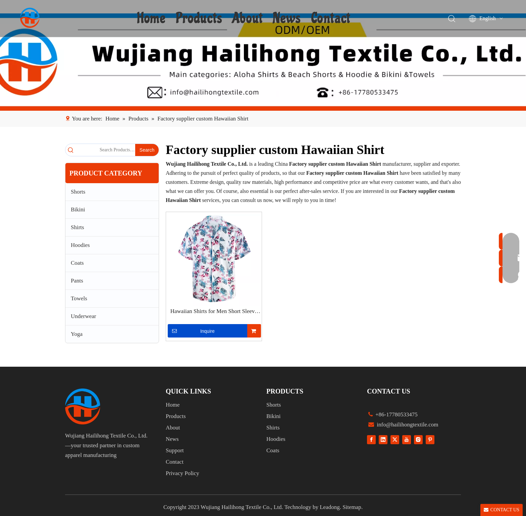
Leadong (329, 507)
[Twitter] (394, 439)
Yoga (77, 334)
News (287, 18)
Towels (79, 298)
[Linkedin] (383, 439)
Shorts (78, 192)
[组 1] (82, 406)
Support (175, 450)
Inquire (191, 331)
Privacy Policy (182, 473)
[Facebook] (371, 439)
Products (199, 18)
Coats (77, 263)
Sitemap (352, 507)
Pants (77, 280)
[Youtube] (406, 439)
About (247, 18)
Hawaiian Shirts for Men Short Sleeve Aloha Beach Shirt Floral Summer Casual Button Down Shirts (213, 311)
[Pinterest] (430, 439)
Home (152, 18)
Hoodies (80, 245)
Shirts (77, 227)
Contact (331, 18)
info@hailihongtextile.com (406, 424)
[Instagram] (418, 439)
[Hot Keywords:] (147, 150)
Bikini (78, 209)
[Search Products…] (105, 150)
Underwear (83, 316)
